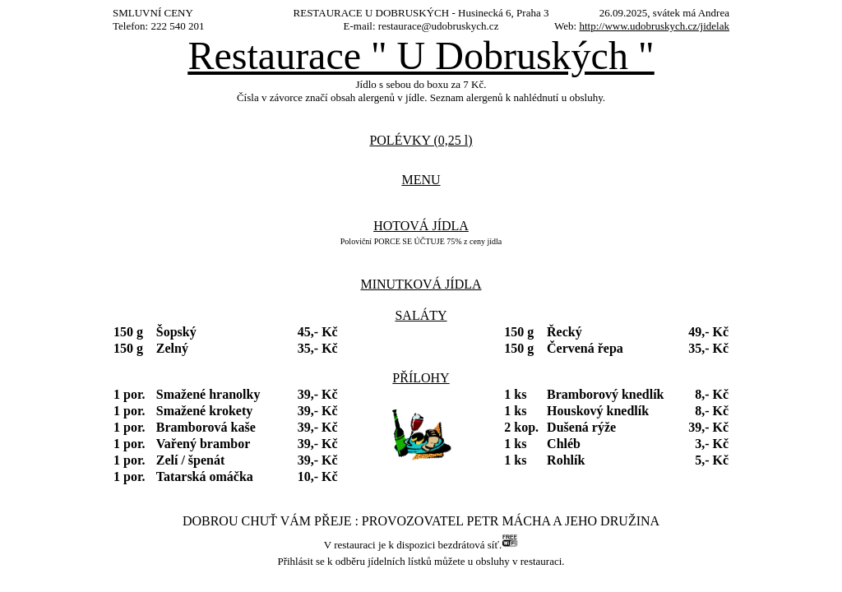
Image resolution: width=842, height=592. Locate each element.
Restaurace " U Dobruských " (420, 55)
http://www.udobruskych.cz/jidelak (654, 26)
